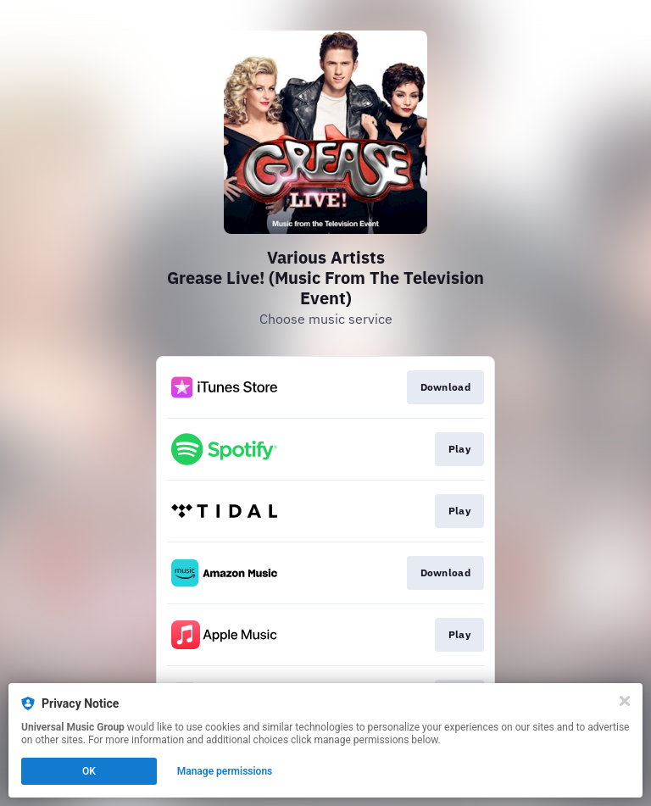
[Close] (624, 700)
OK (89, 771)
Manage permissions (225, 771)
